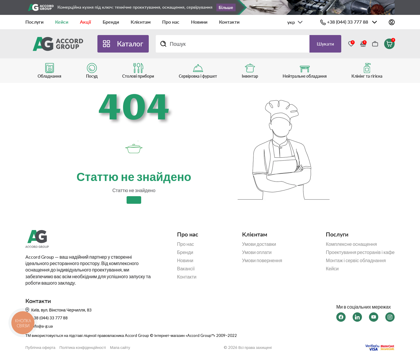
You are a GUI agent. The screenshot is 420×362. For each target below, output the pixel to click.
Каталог (130, 43)
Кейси (61, 22)
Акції (85, 22)
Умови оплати (257, 252)
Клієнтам (140, 22)
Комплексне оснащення (351, 244)
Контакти (229, 22)
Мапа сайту (120, 347)
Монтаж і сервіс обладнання (356, 260)
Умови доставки (259, 244)
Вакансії (186, 268)
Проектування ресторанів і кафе (360, 252)
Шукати (325, 43)
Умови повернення (262, 260)
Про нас (170, 22)
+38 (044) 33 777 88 (347, 22)
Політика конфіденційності (83, 347)
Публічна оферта (40, 347)
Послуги (34, 22)
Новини (199, 22)
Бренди (111, 22)
